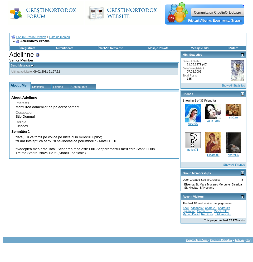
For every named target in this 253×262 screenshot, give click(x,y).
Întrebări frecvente (110, 48)
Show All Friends (234, 164)
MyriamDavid (191, 214)
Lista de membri (59, 37)
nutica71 (192, 149)
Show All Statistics (233, 85)
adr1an (233, 117)
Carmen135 (204, 211)
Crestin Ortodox (221, 240)
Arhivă (239, 240)
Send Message (20, 65)
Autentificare (64, 48)
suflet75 (193, 124)
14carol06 (213, 154)
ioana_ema (213, 120)
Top (248, 240)
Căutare (232, 48)
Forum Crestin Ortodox (31, 37)
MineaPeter (221, 211)
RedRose (207, 214)
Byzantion (189, 211)
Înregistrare (28, 48)
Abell (186, 207)
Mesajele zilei (200, 48)
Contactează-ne (196, 240)
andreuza (224, 207)
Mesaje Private (158, 48)
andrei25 (233, 154)
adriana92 (197, 207)
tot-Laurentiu (223, 214)
